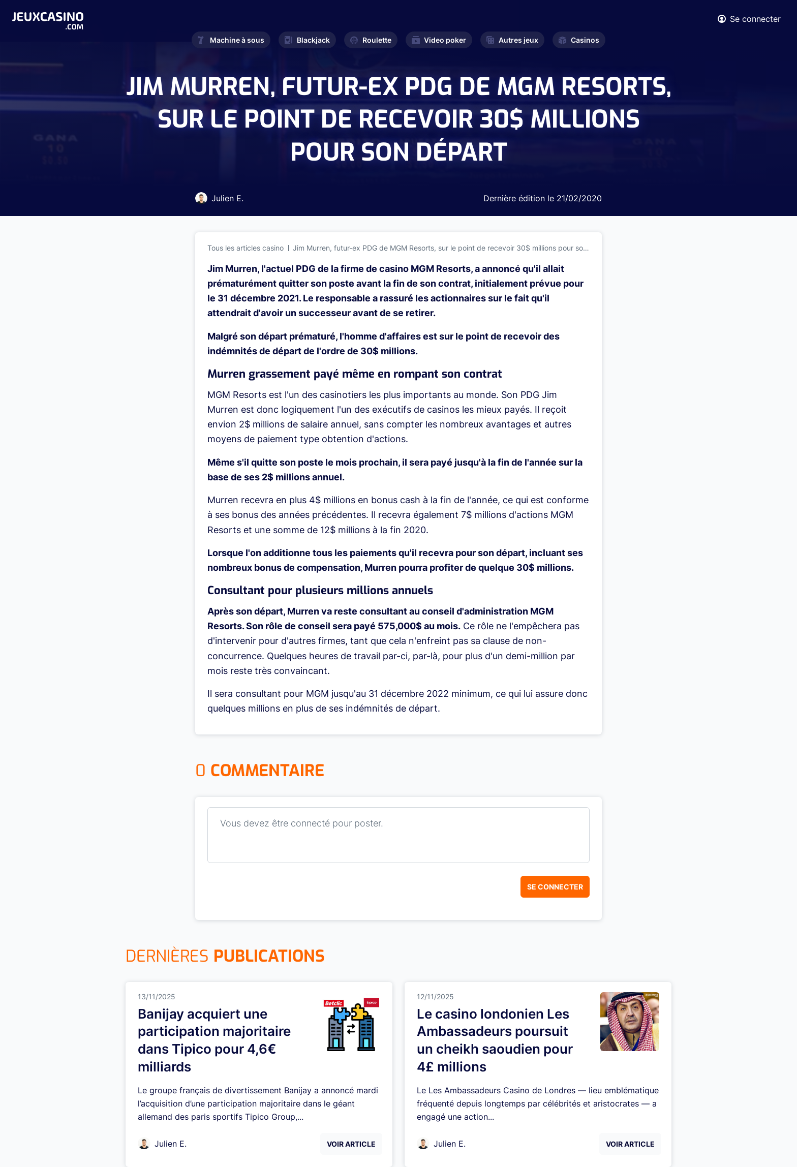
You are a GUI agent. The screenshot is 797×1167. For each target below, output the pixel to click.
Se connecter (555, 886)
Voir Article (351, 1144)
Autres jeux (512, 40)
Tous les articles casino (245, 247)
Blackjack (307, 40)
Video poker (439, 40)
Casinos (579, 40)
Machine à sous (231, 40)
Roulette (370, 40)
